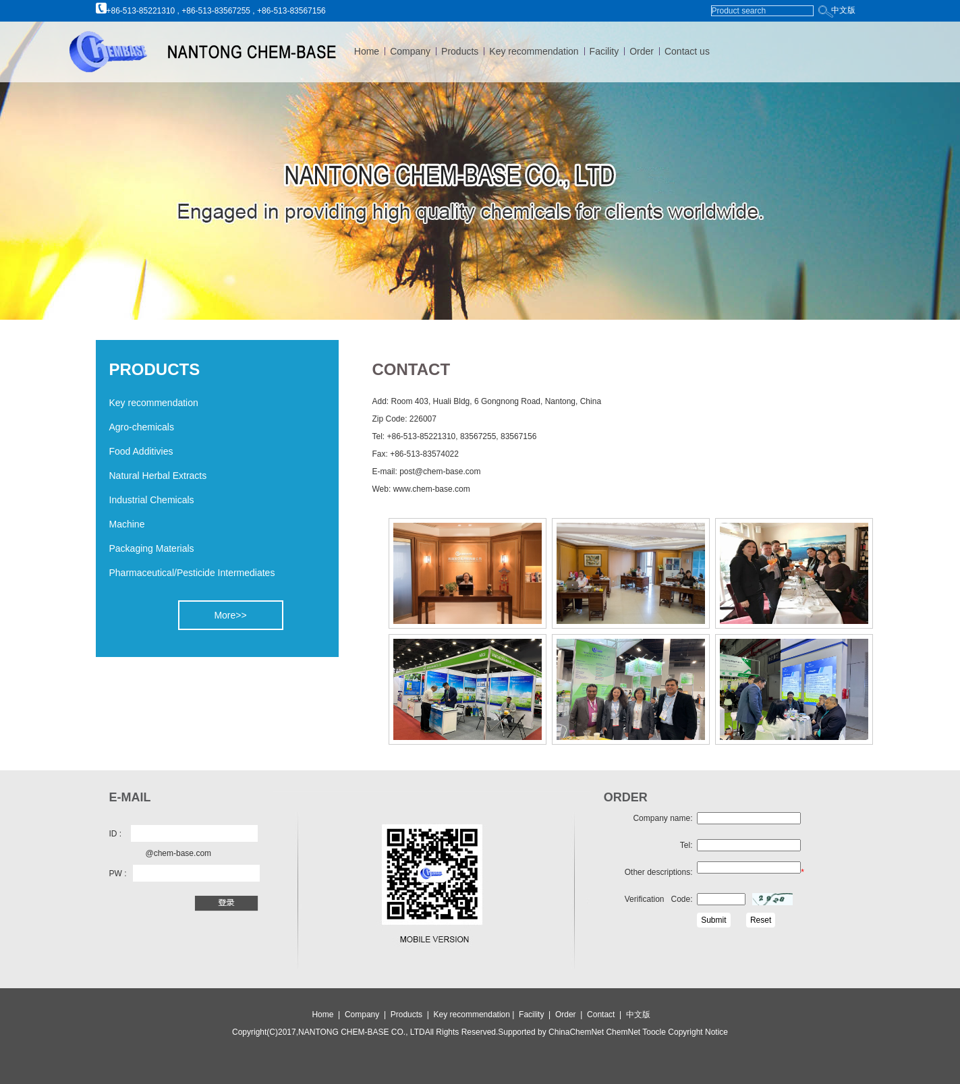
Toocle (653, 1032)
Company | (366, 1014)
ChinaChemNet (576, 1032)
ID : (115, 833)
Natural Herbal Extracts (158, 475)
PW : (118, 873)
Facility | (536, 1014)
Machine (127, 524)
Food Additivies (141, 451)
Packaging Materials (151, 548)
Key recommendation (533, 51)
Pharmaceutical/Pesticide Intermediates (192, 572)
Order (641, 51)
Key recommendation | (475, 1014)
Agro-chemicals (141, 427)
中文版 (843, 10)
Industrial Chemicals (151, 499)
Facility (604, 51)
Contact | (606, 1014)
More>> (230, 615)
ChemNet (623, 1032)
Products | (411, 1014)
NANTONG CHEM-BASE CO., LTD (361, 1032)
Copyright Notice (697, 1032)
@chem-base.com (179, 853)
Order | (571, 1014)
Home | (326, 1014)
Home (366, 51)
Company (410, 51)
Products (459, 51)
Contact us (687, 51)
